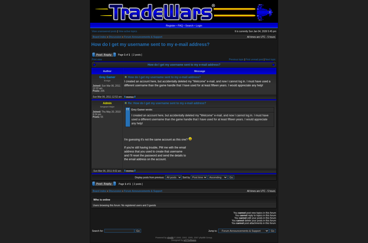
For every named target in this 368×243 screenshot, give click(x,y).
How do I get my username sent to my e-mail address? (150, 44)
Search (189, 25)
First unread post (254, 59)
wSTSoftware (190, 240)
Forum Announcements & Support (143, 37)
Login (199, 25)
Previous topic (236, 59)
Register (171, 25)
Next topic (270, 59)
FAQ (180, 25)
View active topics (128, 31)
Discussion (115, 37)
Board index (99, 37)
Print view (97, 59)
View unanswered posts (104, 31)
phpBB (170, 237)
